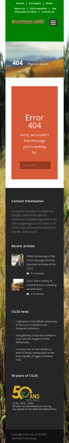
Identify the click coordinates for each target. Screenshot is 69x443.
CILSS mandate (38, 8)
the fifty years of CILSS (35, 10)
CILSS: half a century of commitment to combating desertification (42, 285)
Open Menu (53, 22)
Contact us (48, 11)
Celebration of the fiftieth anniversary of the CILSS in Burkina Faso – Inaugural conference (36, 325)
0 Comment (37, 273)
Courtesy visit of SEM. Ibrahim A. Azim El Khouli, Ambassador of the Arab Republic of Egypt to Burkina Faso (35, 354)
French (20, 3)
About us (19, 8)
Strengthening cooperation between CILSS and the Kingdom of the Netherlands (36, 339)
